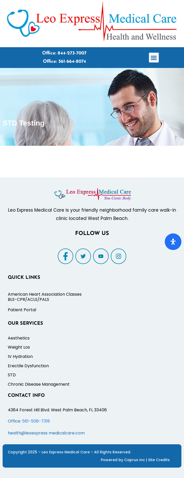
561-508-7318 (36, 421)
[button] (154, 58)
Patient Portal (22, 310)
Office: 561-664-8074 (64, 61)
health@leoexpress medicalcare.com (46, 433)
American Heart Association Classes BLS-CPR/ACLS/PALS (45, 296)
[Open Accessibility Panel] (173, 241)
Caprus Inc (135, 459)
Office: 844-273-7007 (64, 53)
